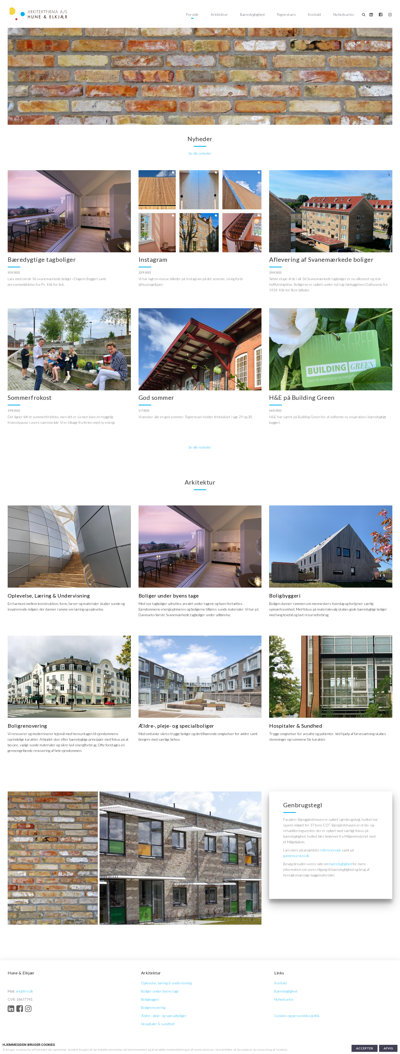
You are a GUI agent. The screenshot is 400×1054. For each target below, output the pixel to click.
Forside (192, 14)
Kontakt (314, 14)
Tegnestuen (286, 14)
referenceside (330, 850)
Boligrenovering (153, 1007)
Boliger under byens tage (160, 991)
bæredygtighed (340, 864)
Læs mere (295, 1049)
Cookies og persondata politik (297, 1015)
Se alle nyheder (200, 153)
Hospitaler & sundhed (157, 1024)
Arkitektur (219, 14)
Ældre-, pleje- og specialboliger (163, 1015)
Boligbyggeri (150, 999)
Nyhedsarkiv (343, 14)
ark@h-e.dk (24, 991)
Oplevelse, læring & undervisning (166, 983)
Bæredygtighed (252, 14)
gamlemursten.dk (296, 855)
